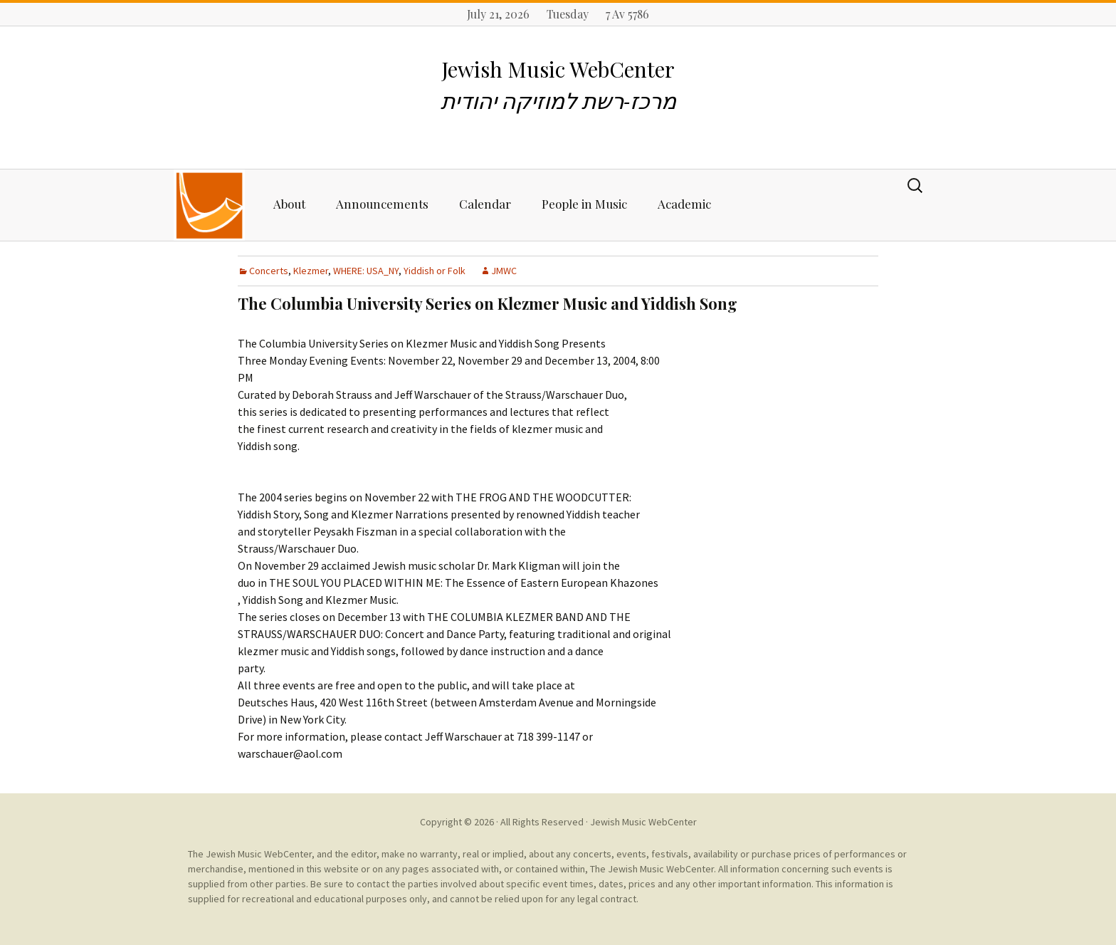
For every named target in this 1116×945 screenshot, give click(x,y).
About (289, 204)
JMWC (504, 270)
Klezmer (310, 270)
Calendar (485, 204)
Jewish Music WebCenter (643, 821)
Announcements (382, 204)
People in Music (584, 204)
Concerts (268, 270)
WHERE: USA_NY (366, 270)
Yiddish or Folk (434, 270)
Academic (684, 204)
